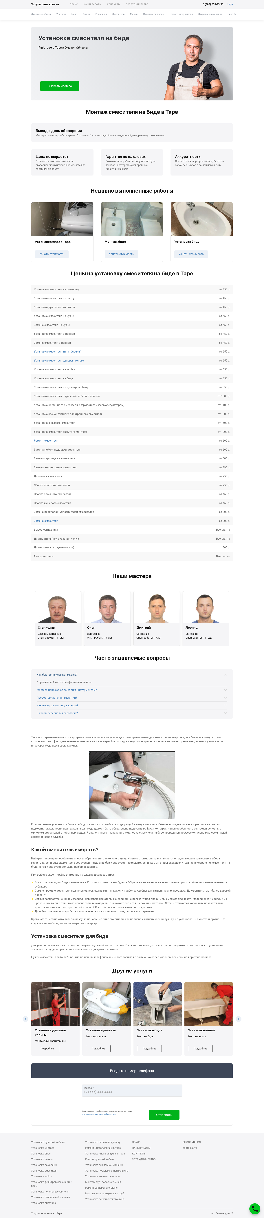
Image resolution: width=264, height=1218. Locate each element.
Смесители (118, 14)
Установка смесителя (44, 1170)
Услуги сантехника (45, 4)
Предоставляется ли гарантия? (57, 697)
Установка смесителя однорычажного (59, 360)
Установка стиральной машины (50, 1197)
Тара (230, 4)
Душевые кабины (41, 14)
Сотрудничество (137, 4)
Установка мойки (41, 1176)
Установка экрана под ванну (102, 1142)
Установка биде (40, 1153)
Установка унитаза (42, 1147)
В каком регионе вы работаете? (57, 713)
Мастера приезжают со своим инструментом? (67, 690)
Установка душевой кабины (48, 1142)
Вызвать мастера (60, 86)
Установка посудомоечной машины (107, 1170)
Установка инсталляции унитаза (105, 1153)
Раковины (101, 14)
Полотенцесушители (181, 14)
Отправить (164, 1115)
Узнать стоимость (51, 254)
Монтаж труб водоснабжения (103, 1182)
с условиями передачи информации (98, 1114)
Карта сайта (189, 1147)
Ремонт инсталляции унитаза (103, 1147)
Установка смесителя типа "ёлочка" (57, 351)
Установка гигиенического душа (104, 1199)
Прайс (74, 4)
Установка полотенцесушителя (50, 1191)
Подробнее (47, 1048)
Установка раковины (44, 1164)
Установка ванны (42, 1159)
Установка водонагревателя (102, 1176)
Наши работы (93, 4)
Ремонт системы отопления (101, 1187)
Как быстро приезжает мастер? (57, 674)
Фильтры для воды (153, 14)
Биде (74, 14)
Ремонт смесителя (46, 440)
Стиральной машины (210, 14)
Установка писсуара (43, 1202)
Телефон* (89, 1088)
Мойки (134, 14)
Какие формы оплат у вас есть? (57, 705)
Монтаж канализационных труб (104, 1193)
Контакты (113, 4)
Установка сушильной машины (104, 1164)
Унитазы (61, 14)
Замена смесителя (46, 521)
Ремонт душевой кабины (100, 1159)
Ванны (86, 14)
